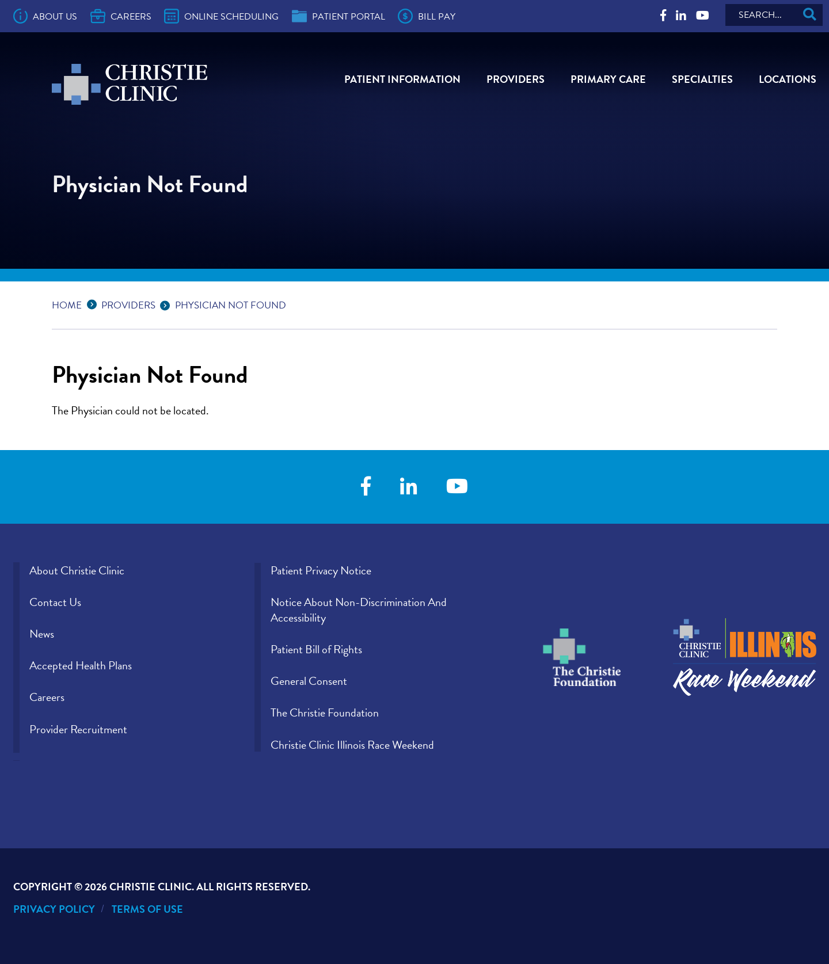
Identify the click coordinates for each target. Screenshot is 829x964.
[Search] (774, 15)
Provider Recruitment (78, 729)
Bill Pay (426, 16)
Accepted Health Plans (80, 665)
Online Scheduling (221, 16)
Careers (120, 16)
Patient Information (402, 79)
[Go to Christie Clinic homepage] (129, 84)
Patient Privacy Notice (321, 570)
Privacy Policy (54, 909)
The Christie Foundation (325, 712)
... (94, 304)
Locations (787, 79)
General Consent (309, 680)
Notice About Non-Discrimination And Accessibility (359, 609)
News (41, 633)
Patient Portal (338, 16)
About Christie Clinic (76, 570)
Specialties (702, 79)
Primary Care (608, 79)
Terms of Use (147, 909)
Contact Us (55, 602)
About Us (45, 16)
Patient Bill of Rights (316, 649)
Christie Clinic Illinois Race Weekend (352, 744)
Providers (515, 79)
